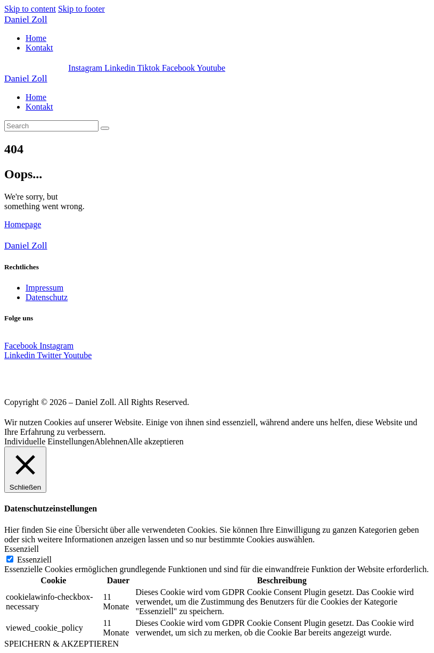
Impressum (44, 287)
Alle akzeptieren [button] (156, 441)
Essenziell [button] (21, 548)
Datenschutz (47, 297)
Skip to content (30, 8)
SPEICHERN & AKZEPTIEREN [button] (61, 643)
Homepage (22, 224)
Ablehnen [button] (110, 441)
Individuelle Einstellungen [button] (49, 441)
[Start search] (105, 128)
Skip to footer (81, 8)
